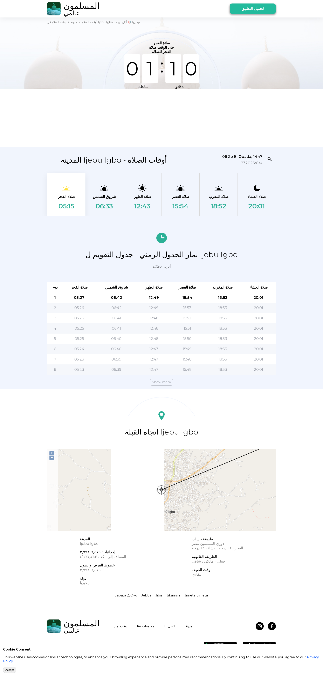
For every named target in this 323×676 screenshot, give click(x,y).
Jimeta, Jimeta (196, 595)
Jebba (146, 595)
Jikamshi (173, 595)
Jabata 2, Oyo (126, 595)
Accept (9, 669)
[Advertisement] (161, 118)
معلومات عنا (145, 626)
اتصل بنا (169, 626)
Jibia (159, 595)
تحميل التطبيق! (252, 8)
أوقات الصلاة (89, 22)
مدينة (74, 22)
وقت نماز (120, 626)
